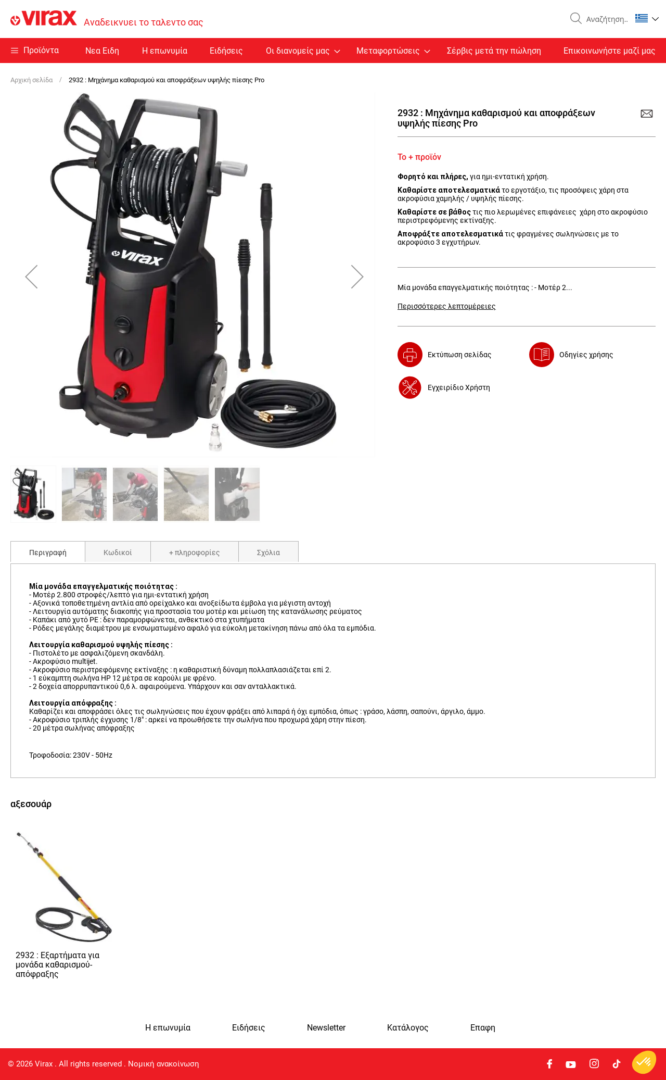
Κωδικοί (118, 552)
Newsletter (326, 1028)
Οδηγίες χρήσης (586, 354)
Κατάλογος (408, 1028)
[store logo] (106, 19)
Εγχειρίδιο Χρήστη (459, 387)
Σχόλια (268, 552)
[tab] (47, 551)
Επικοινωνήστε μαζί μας (609, 51)
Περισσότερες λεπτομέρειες (447, 306)
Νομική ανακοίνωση (163, 1064)
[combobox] (604, 19)
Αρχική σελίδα (31, 80)
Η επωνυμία (164, 51)
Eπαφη (482, 1028)
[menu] (333, 50)
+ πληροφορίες (194, 552)
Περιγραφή (48, 552)
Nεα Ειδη (102, 51)
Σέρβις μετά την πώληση (494, 51)
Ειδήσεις (226, 51)
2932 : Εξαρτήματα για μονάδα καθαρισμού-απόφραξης (57, 964)
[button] (647, 18)
